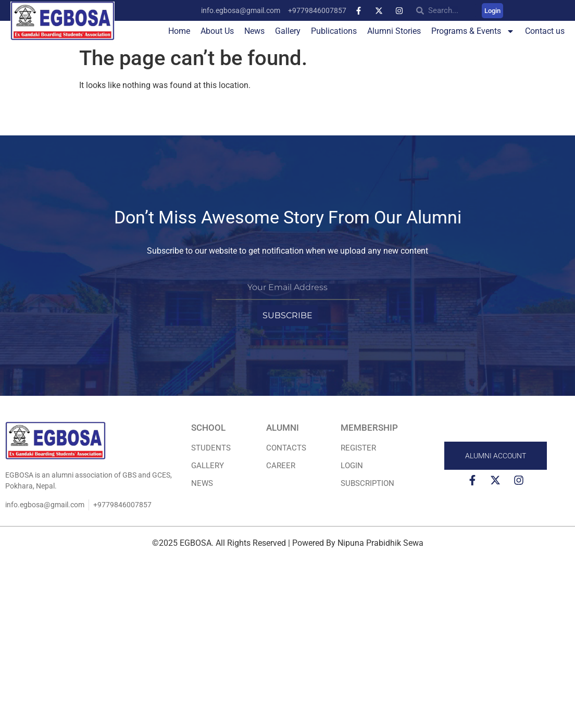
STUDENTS (211, 448)
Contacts (286, 448)
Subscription (367, 483)
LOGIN (352, 465)
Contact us (545, 31)
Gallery (288, 31)
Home (179, 31)
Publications (334, 31)
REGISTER (358, 448)
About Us (217, 31)
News (254, 31)
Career (280, 465)
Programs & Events (473, 31)
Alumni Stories (394, 31)
